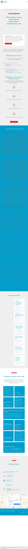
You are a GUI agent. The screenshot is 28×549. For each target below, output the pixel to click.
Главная (4, 9)
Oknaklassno (8, 484)
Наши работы (23, 512)
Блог (26, 512)
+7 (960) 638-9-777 (10, 475)
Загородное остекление (9, 9)
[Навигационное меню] (26, 1)
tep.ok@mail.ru (9, 480)
